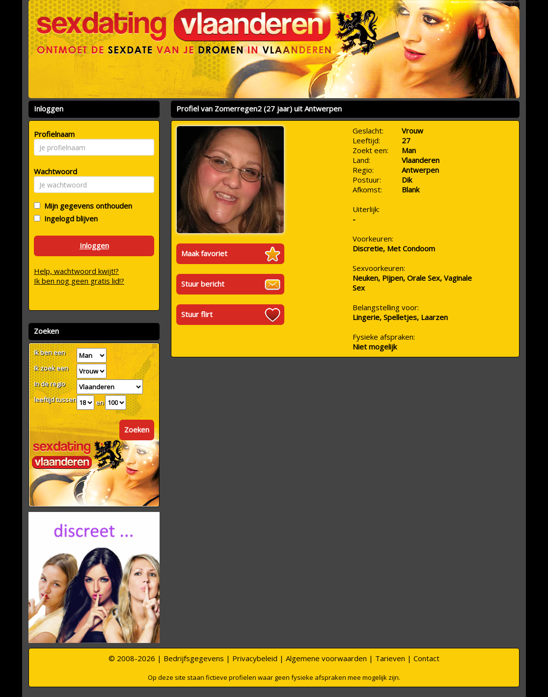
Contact (426, 658)
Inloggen (94, 245)
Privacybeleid (254, 658)
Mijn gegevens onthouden (86, 206)
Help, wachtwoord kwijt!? (76, 271)
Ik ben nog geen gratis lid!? (79, 281)
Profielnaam (53, 134)
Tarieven (390, 658)
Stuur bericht (202, 284)
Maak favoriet (204, 253)
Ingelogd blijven (69, 218)
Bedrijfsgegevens (194, 658)
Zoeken (136, 429)
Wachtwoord (53, 171)
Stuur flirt (197, 314)
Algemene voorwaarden (326, 658)
